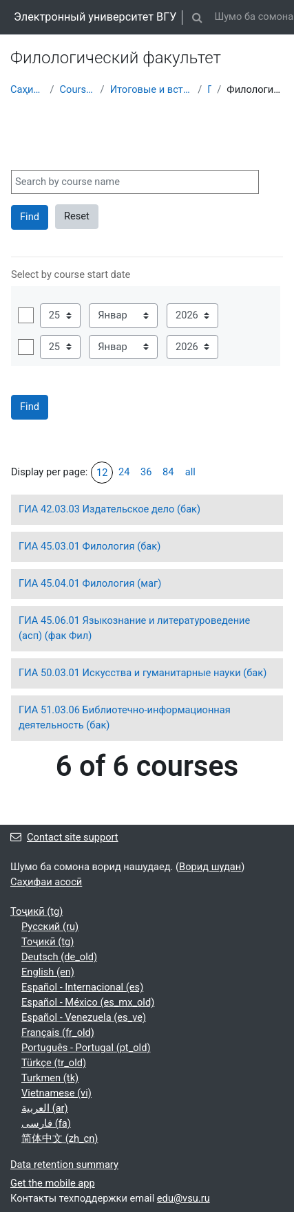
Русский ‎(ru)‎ (49, 926)
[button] (197, 17)
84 (168, 472)
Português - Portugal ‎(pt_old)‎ (86, 1047)
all (190, 472)
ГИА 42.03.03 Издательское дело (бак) (109, 509)
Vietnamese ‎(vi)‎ (56, 1093)
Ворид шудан (210, 867)
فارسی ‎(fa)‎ (46, 1123)
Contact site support (64, 837)
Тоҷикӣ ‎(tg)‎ (36, 911)
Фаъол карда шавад (26, 315)
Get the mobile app (52, 1183)
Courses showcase (77, 89)
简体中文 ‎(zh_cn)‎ (59, 1138)
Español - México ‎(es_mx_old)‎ (87, 1002)
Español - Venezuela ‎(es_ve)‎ (83, 1017)
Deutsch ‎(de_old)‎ (59, 957)
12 (101, 472)
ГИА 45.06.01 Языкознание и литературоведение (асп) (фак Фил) (134, 628)
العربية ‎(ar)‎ (44, 1108)
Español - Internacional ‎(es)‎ (82, 987)
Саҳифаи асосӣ (27, 89)
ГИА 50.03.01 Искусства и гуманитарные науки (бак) (142, 673)
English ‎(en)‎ (47, 972)
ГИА (209, 89)
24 (123, 472)
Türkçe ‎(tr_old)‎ (53, 1063)
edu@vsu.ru (183, 1198)
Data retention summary (64, 1164)
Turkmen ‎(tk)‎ (49, 1078)
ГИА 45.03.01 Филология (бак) (89, 546)
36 (145, 472)
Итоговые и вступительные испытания (151, 89)
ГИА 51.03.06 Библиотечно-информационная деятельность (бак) (125, 717)
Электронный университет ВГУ (95, 16)
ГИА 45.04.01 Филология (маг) (90, 583)
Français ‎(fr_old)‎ (57, 1032)
